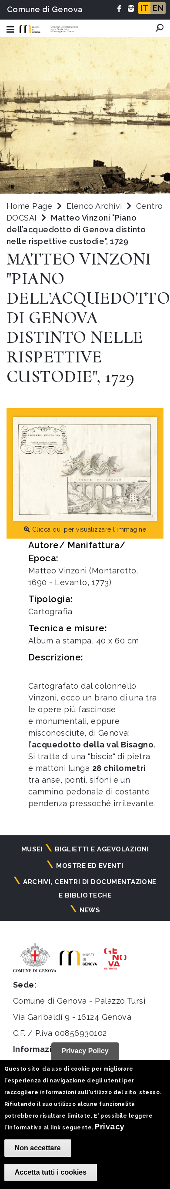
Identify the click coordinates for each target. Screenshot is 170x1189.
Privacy (109, 1126)
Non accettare (38, 1148)
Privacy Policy (85, 1051)
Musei (32, 849)
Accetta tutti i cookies (51, 1172)
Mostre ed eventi (89, 866)
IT (144, 8)
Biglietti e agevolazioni (102, 849)
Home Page (29, 206)
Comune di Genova (45, 9)
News (90, 910)
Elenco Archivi (94, 206)
